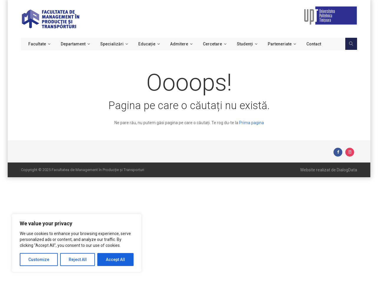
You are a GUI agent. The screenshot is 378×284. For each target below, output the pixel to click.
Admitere (179, 44)
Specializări (112, 44)
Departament (73, 44)
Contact (313, 44)
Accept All (115, 259)
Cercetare (212, 44)
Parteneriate (280, 44)
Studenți (245, 44)
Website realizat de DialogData (328, 170)
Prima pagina (251, 122)
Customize (38, 259)
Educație (146, 44)
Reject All (78, 259)
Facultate (37, 44)
